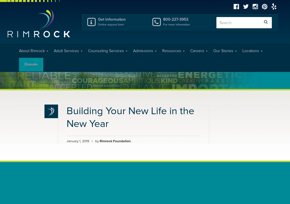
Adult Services (68, 50)
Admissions (145, 50)
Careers (199, 50)
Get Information (120, 21)
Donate (31, 64)
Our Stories (225, 50)
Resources (173, 50)
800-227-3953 (185, 21)
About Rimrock (33, 50)
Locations (252, 50)
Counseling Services (107, 50)
